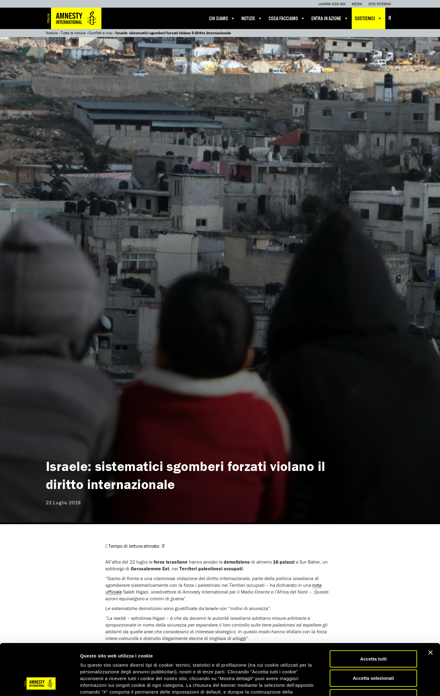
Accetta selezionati (373, 632)
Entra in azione (330, 18)
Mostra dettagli (321, 684)
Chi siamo (222, 18)
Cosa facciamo (287, 18)
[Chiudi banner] (430, 607)
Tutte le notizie (73, 32)
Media (357, 4)
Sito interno (380, 4)
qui (97, 659)
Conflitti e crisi (100, 32)
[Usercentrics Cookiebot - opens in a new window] (39, 684)
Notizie (251, 18)
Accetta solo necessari (373, 651)
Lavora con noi (332, 4)
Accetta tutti (373, 613)
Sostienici (368, 18)
